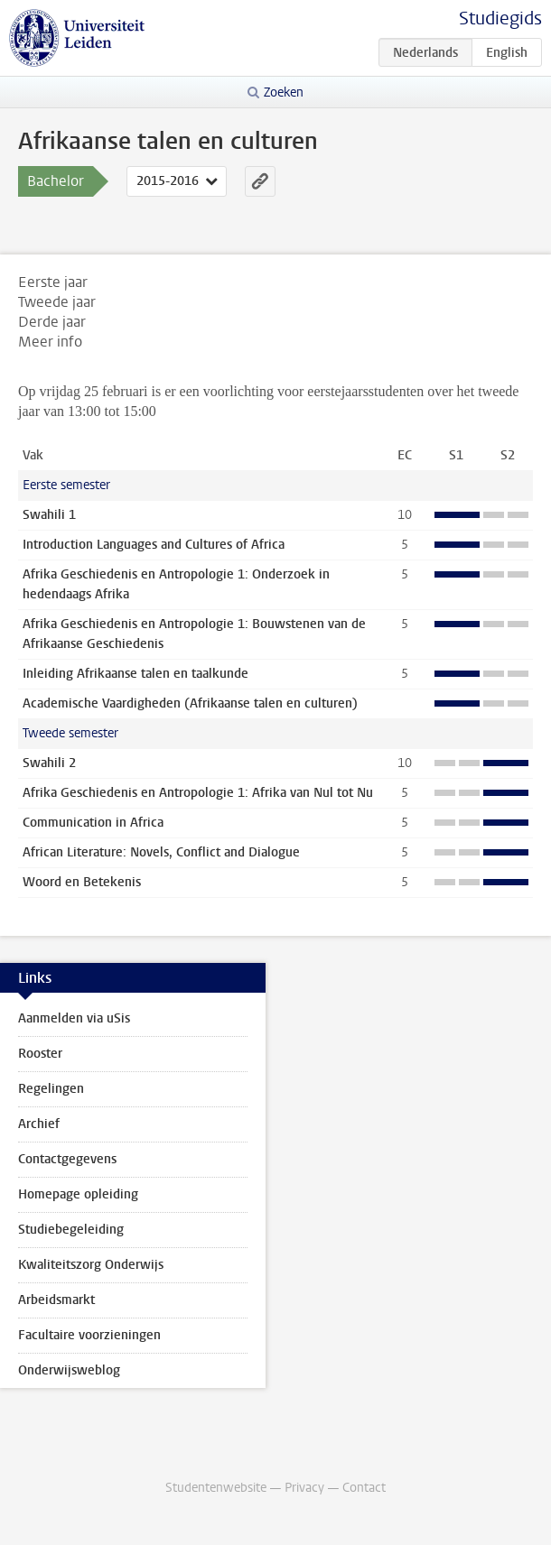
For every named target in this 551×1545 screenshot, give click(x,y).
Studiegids (500, 18)
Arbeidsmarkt (56, 1300)
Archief (39, 1124)
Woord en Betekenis (82, 882)
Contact (364, 1487)
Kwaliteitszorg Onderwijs (90, 1264)
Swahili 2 (49, 763)
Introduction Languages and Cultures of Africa (154, 544)
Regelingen (51, 1088)
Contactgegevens (67, 1159)
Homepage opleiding (78, 1194)
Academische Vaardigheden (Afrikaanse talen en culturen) (190, 703)
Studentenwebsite (215, 1487)
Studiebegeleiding (71, 1229)
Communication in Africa (93, 822)
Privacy (304, 1487)
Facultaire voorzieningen (89, 1335)
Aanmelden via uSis (74, 1018)
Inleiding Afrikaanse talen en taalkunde (135, 673)
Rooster (40, 1053)
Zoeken (284, 92)
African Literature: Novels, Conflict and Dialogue (161, 852)
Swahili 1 (49, 514)
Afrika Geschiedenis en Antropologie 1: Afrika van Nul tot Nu (198, 792)
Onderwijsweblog (69, 1370)
